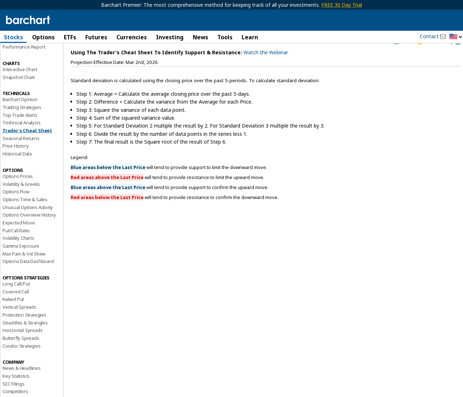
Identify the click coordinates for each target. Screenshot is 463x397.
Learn (250, 37)
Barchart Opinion (19, 116)
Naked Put (13, 316)
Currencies (131, 37)
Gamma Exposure (20, 262)
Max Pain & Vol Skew (23, 270)
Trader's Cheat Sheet (27, 147)
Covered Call (15, 308)
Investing (169, 37)
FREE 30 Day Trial (341, 4)
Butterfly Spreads (20, 355)
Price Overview (18, 56)
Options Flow (16, 208)
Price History (15, 163)
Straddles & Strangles (25, 339)
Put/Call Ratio (16, 247)
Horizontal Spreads (22, 347)
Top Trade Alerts (19, 132)
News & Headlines (21, 385)
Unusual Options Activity (27, 224)
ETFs (70, 37)
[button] (456, 37)
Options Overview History (29, 232)
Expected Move (18, 239)
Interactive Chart (19, 86)
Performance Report (23, 64)
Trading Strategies (21, 124)
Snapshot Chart (18, 94)
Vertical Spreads (19, 324)
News (200, 37)
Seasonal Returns (21, 155)
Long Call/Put (16, 301)
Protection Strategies (24, 331)
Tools (224, 37)
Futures (96, 37)
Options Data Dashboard (28, 278)
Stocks (13, 37)
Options (43, 37)
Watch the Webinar (265, 69)
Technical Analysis (21, 140)
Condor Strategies (21, 362)
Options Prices (17, 193)
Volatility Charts (18, 255)
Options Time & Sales (24, 216)
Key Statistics (16, 392)
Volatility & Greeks (21, 201)
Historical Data (17, 171)
